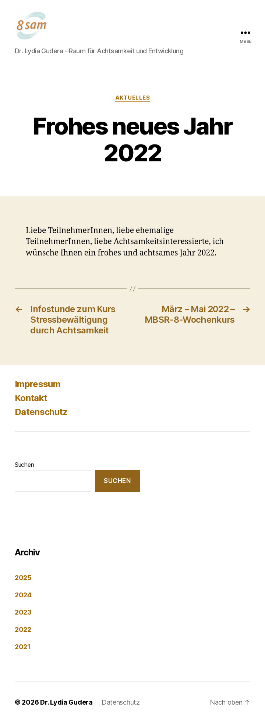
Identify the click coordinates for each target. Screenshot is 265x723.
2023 (23, 612)
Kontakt (31, 398)
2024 (23, 595)
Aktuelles (132, 97)
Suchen (24, 464)
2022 (23, 629)
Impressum (37, 384)
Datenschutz (41, 412)
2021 (23, 647)
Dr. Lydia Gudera (66, 702)
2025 (23, 577)
